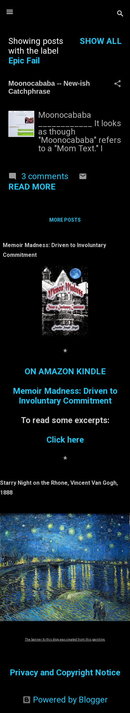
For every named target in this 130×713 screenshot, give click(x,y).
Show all (101, 41)
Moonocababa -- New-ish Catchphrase (49, 87)
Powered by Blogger (65, 700)
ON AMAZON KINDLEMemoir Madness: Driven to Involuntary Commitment (65, 386)
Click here (65, 440)
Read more (31, 187)
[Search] (120, 14)
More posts (65, 220)
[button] (117, 84)
